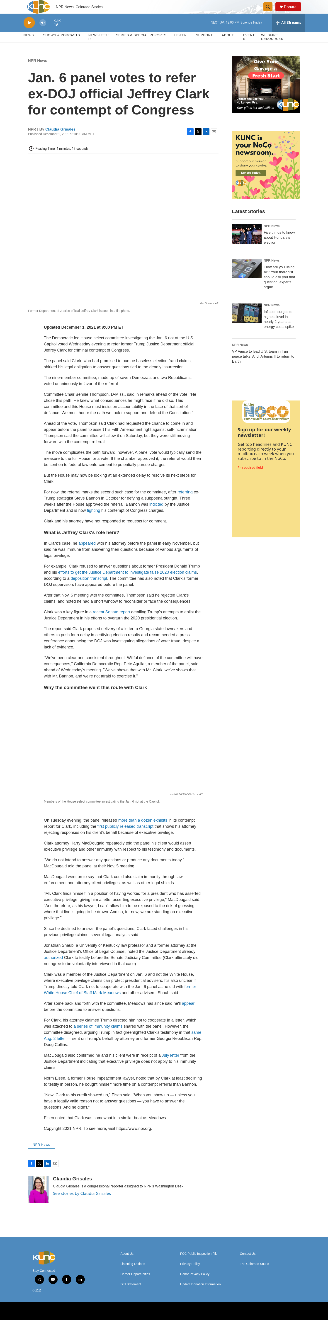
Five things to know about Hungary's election (279, 248)
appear (188, 1013)
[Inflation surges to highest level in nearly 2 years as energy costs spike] (247, 323)
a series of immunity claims (98, 1036)
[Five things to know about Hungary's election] (247, 244)
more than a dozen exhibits (142, 830)
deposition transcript (89, 588)
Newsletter (99, 47)
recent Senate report (111, 622)
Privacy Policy (190, 1274)
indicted (156, 514)
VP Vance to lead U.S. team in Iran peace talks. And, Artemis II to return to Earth (263, 367)
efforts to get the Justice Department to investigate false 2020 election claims (127, 582)
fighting (93, 520)
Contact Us (247, 1264)
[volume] (43, 33)
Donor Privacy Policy (194, 1284)
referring (185, 502)
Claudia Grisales (60, 139)
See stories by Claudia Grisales (82, 1203)
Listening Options (133, 1274)
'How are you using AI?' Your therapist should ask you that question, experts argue (279, 287)
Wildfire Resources (272, 47)
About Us (127, 1264)
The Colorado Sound (254, 1274)
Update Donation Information (200, 1294)
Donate (293, 12)
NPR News (37, 71)
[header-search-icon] (270, 12)
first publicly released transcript (125, 836)
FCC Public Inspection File (199, 1264)
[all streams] (288, 33)
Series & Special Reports (141, 45)
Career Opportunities (135, 1284)
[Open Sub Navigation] (27, 52)
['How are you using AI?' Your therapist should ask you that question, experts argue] (247, 279)
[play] (29, 33)
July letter (170, 1065)
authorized (53, 968)
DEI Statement (131, 1294)
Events (249, 47)
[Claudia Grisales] (38, 1199)
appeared (86, 553)
